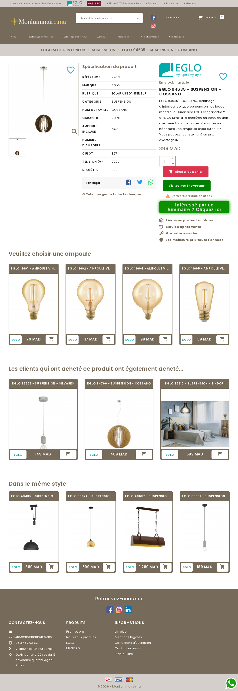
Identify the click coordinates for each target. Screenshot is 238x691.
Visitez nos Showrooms (187, 186)
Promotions (124, 37)
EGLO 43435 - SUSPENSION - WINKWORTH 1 (33, 496)
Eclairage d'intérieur (41, 37)
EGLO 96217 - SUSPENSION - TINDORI (195, 383)
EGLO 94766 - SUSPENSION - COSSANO (119, 383)
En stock (166, 82)
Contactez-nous (27, 622)
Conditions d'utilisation (133, 642)
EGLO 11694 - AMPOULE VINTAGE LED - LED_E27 (147, 268)
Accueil (15, 37)
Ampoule (102, 37)
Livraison (122, 631)
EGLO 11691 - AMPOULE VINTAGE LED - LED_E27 (33, 268)
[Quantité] (164, 161)
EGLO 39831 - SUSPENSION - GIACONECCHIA (204, 496)
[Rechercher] (109, 18)
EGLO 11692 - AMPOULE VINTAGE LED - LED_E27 (90, 268)
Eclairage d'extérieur (75, 37)
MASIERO (73, 648)
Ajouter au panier (185, 172)
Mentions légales (128, 637)
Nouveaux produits (81, 637)
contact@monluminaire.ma (30, 636)
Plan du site (124, 654)
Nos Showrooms (150, 37)
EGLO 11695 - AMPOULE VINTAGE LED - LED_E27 (204, 268)
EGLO (70, 642)
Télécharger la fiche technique (111, 194)
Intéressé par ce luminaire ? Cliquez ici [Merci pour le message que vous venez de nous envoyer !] (194, 207)
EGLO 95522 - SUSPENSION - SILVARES (43, 383)
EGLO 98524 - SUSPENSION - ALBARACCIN (90, 496)
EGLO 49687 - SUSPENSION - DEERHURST (147, 496)
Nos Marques (176, 37)
